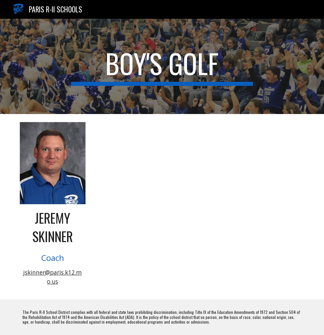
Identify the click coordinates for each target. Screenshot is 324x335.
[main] (162, 66)
